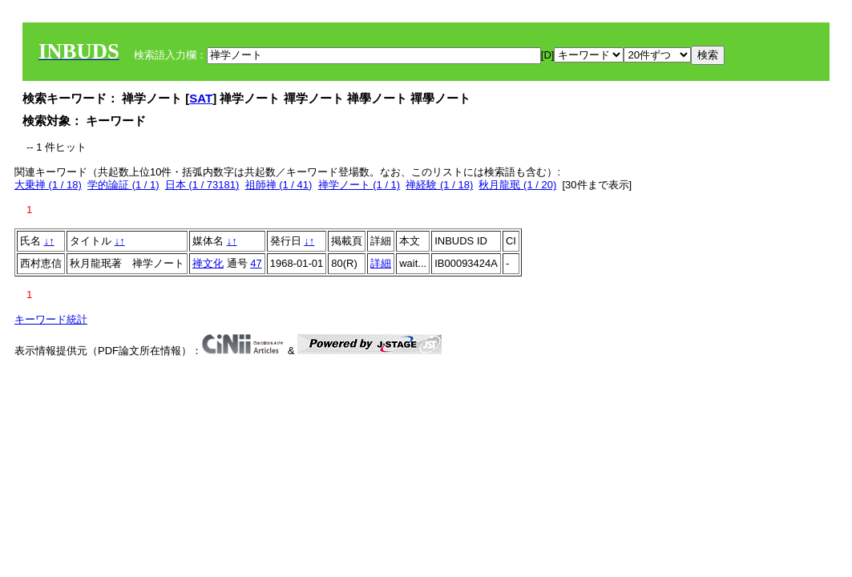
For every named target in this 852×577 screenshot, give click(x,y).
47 (255, 263)
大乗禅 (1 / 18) (48, 185)
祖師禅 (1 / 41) (279, 185)
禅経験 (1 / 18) (439, 185)
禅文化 (208, 263)
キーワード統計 (50, 319)
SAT (200, 98)
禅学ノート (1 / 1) (359, 185)
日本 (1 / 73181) (202, 185)
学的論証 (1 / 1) (123, 185)
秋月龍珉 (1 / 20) (517, 185)
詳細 (380, 263)
